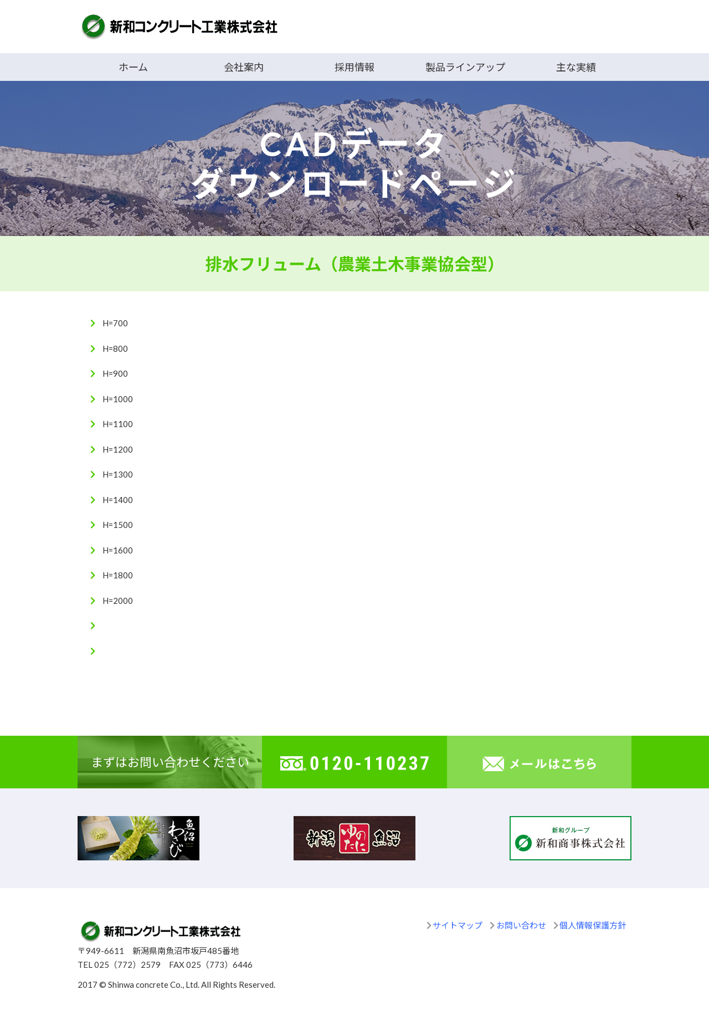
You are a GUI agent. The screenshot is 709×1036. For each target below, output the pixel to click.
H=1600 (117, 550)
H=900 (115, 373)
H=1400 (117, 500)
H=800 (115, 348)
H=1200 (117, 449)
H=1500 (117, 525)
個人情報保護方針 (592, 925)
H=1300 (117, 474)
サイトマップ (457, 925)
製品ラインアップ (465, 67)
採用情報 (354, 67)
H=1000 (117, 399)
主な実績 (576, 67)
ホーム (133, 67)
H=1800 (117, 575)
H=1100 (117, 424)
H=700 (115, 323)
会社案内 (244, 67)
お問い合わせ (521, 925)
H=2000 (117, 601)
